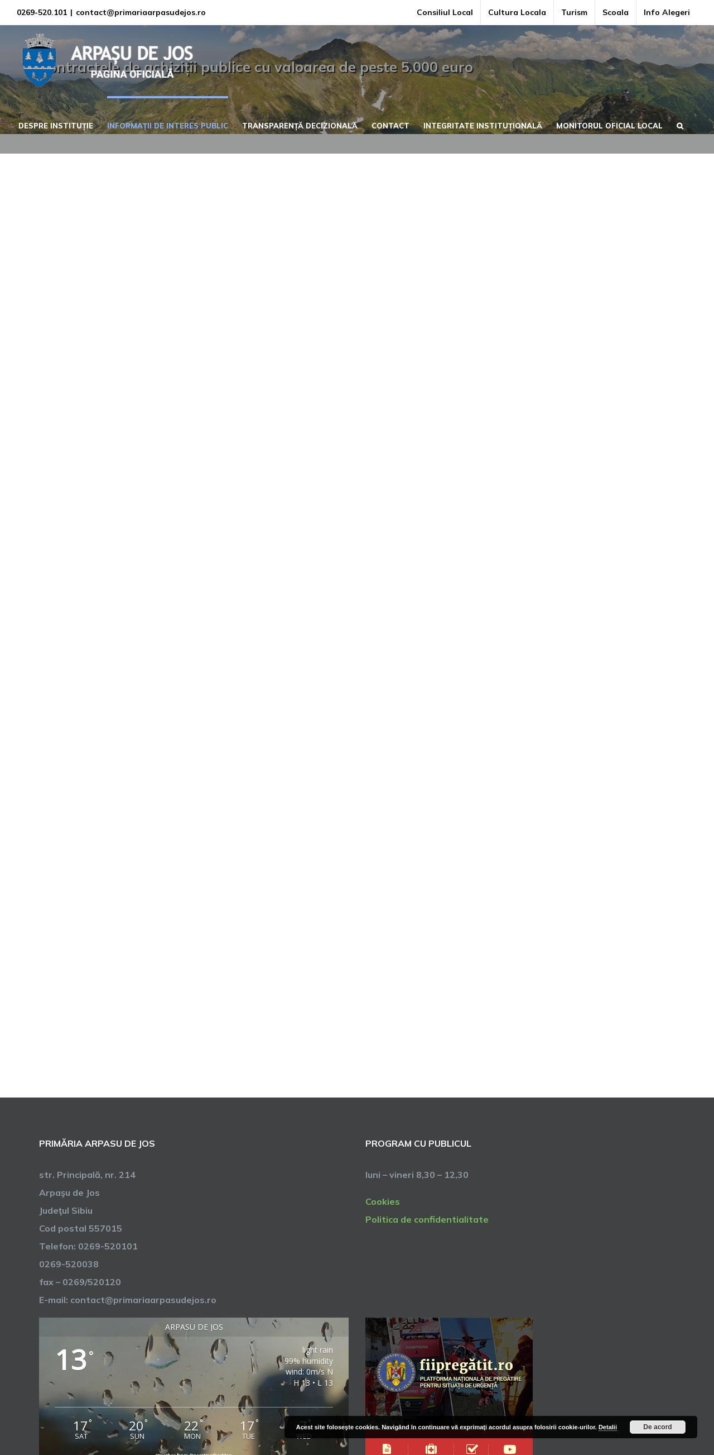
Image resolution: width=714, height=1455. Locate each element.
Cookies (382, 1201)
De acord (657, 1427)
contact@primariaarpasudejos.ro (141, 12)
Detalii (608, 1427)
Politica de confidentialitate (427, 1219)
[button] (680, 124)
